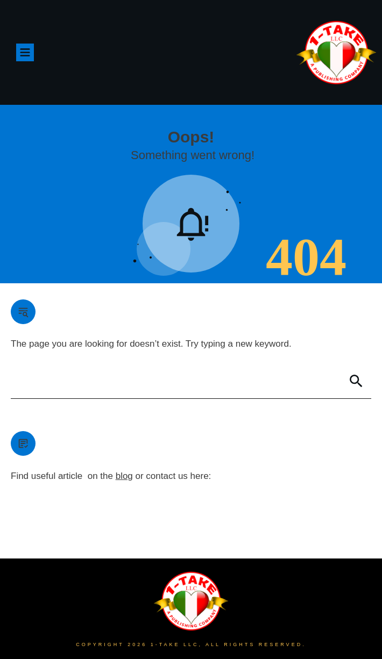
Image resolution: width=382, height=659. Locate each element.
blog (124, 476)
